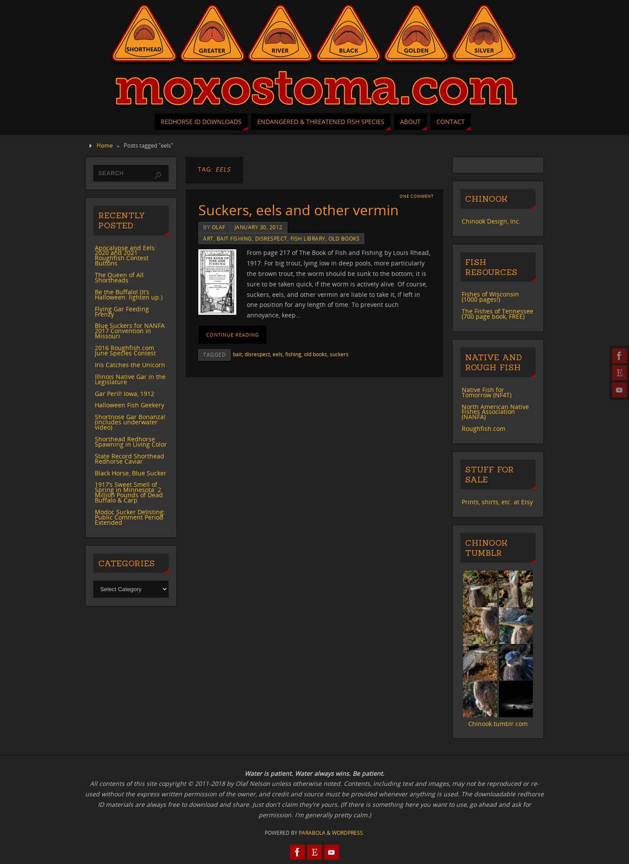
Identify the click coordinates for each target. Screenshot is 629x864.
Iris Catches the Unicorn (130, 365)
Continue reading (232, 334)
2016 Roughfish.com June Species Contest (125, 350)
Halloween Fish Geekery (129, 405)
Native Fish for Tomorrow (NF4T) (486, 392)
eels (278, 354)
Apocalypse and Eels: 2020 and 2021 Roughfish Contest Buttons (125, 256)
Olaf (218, 227)
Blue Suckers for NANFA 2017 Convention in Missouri (130, 330)
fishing (293, 354)
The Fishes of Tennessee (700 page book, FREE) (497, 313)
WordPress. (348, 832)
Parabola (312, 832)
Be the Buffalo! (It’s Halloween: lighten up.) (128, 294)
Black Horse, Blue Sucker (130, 473)
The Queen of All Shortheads (119, 277)
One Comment (416, 196)
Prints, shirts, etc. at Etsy (497, 502)
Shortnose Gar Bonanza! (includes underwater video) (130, 422)
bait (237, 354)
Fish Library (307, 238)
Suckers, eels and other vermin (298, 209)
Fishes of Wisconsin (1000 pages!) (490, 296)
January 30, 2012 (259, 227)
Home (105, 145)
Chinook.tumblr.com (498, 723)
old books (344, 238)
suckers (339, 354)
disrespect (271, 238)
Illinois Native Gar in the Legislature (130, 379)
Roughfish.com (483, 428)
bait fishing (234, 238)
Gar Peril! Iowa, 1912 (124, 393)
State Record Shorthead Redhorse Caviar (129, 458)
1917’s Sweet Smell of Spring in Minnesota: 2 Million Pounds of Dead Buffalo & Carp (129, 492)
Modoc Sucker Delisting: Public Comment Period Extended (130, 517)
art (208, 238)
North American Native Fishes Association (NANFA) (495, 412)
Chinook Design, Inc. (491, 221)
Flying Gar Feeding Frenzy (122, 311)
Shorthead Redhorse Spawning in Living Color (131, 441)
